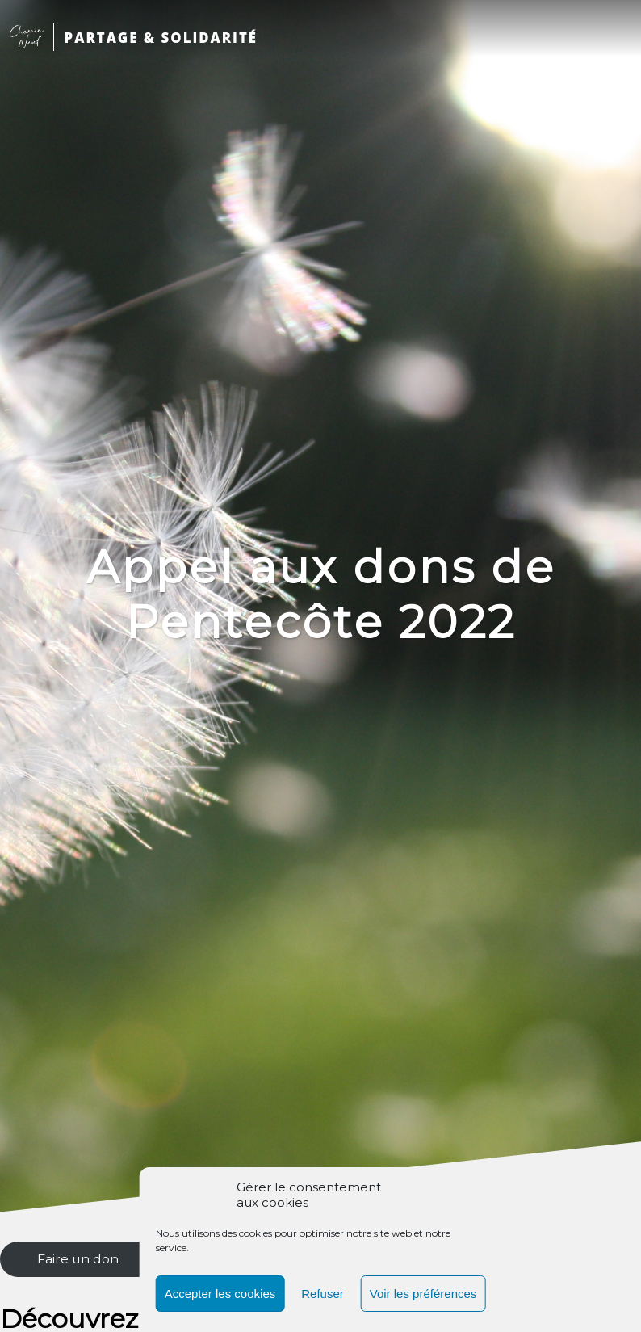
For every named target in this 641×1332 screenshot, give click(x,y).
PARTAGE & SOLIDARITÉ (161, 37)
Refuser (322, 1293)
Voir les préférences (423, 1293)
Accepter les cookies (220, 1293)
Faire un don (78, 1259)
